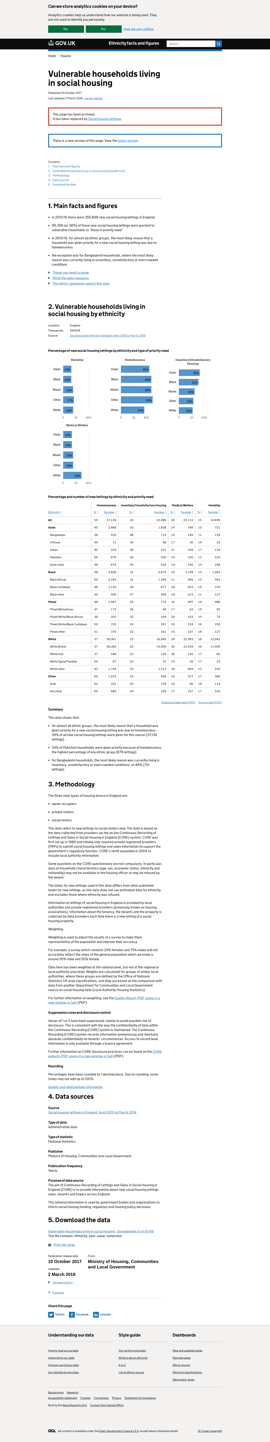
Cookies (85, 1398)
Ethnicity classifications (187, 1372)
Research (72, 1392)
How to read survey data (63, 1350)
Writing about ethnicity (133, 1358)
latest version (128, 141)
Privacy (116, 1398)
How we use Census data (63, 1365)
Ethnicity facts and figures (134, 43)
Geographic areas (183, 1379)
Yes (65, 29)
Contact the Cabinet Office (107, 1405)
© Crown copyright (210, 1431)
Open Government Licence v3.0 (119, 1431)
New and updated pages (187, 1350)
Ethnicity (53, 512)
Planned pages (182, 1358)
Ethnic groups (181, 1365)
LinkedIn (105, 1314)
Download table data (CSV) (178, 702)
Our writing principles (132, 1350)
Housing (65, 55)
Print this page (64, 1245)
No (103, 29)
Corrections (101, 1398)
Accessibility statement (62, 1398)
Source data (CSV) (210, 702)
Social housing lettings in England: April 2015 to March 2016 (107, 335)
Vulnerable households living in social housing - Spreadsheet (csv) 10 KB (101, 1231)
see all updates (93, 98)
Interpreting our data (61, 1358)
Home (52, 55)
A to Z (122, 1365)
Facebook (82, 1314)
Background (56, 1392)
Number (110, 512)
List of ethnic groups (131, 1372)
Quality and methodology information (75, 1087)
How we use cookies (139, 29)
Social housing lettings (104, 119)
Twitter (60, 1314)
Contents (56, 1292)
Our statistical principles (63, 1372)
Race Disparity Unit (75, 1405)
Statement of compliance (140, 1398)
